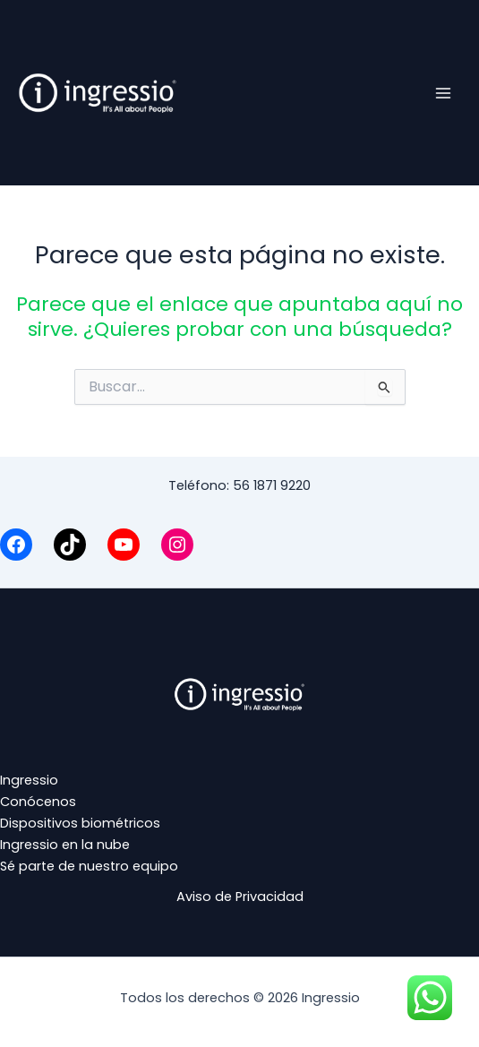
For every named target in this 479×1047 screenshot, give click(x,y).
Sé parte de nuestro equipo (89, 866)
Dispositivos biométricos (80, 823)
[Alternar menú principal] (443, 92)
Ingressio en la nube (65, 845)
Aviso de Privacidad (240, 896)
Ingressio (29, 780)
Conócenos (38, 802)
